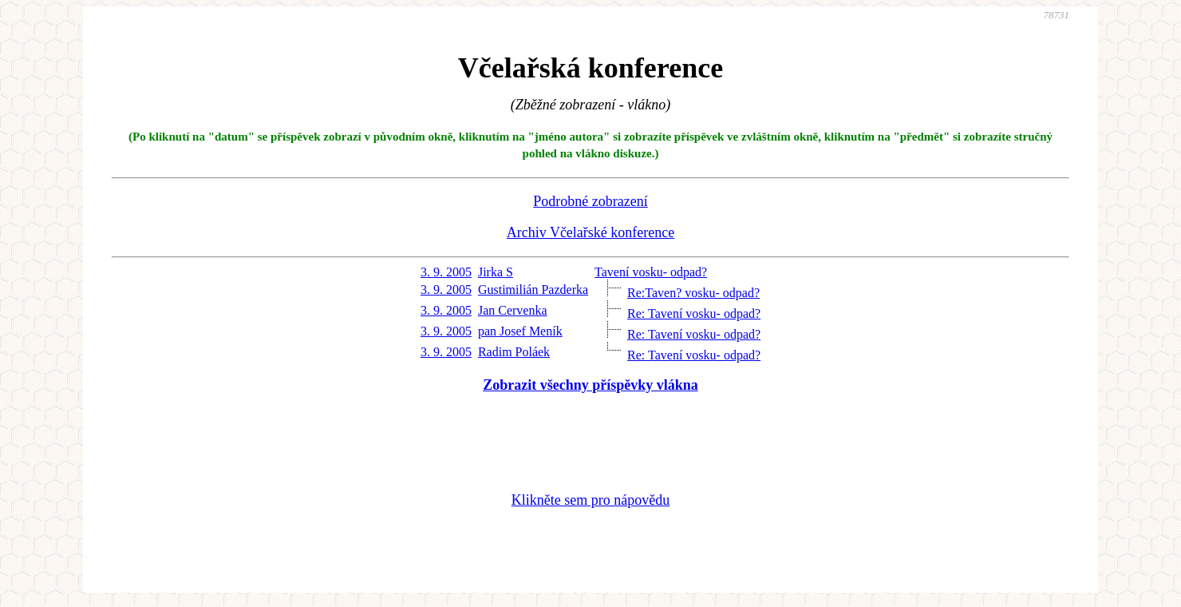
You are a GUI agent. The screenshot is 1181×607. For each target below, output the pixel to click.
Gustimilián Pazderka (533, 289)
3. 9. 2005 (446, 272)
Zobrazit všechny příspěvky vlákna (590, 385)
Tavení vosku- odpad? (650, 272)
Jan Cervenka (512, 310)
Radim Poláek (514, 352)
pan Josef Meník (520, 331)
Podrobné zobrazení (590, 201)
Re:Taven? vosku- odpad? (693, 293)
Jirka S (495, 272)
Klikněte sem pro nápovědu (590, 500)
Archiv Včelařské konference (591, 232)
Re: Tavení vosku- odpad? (693, 313)
